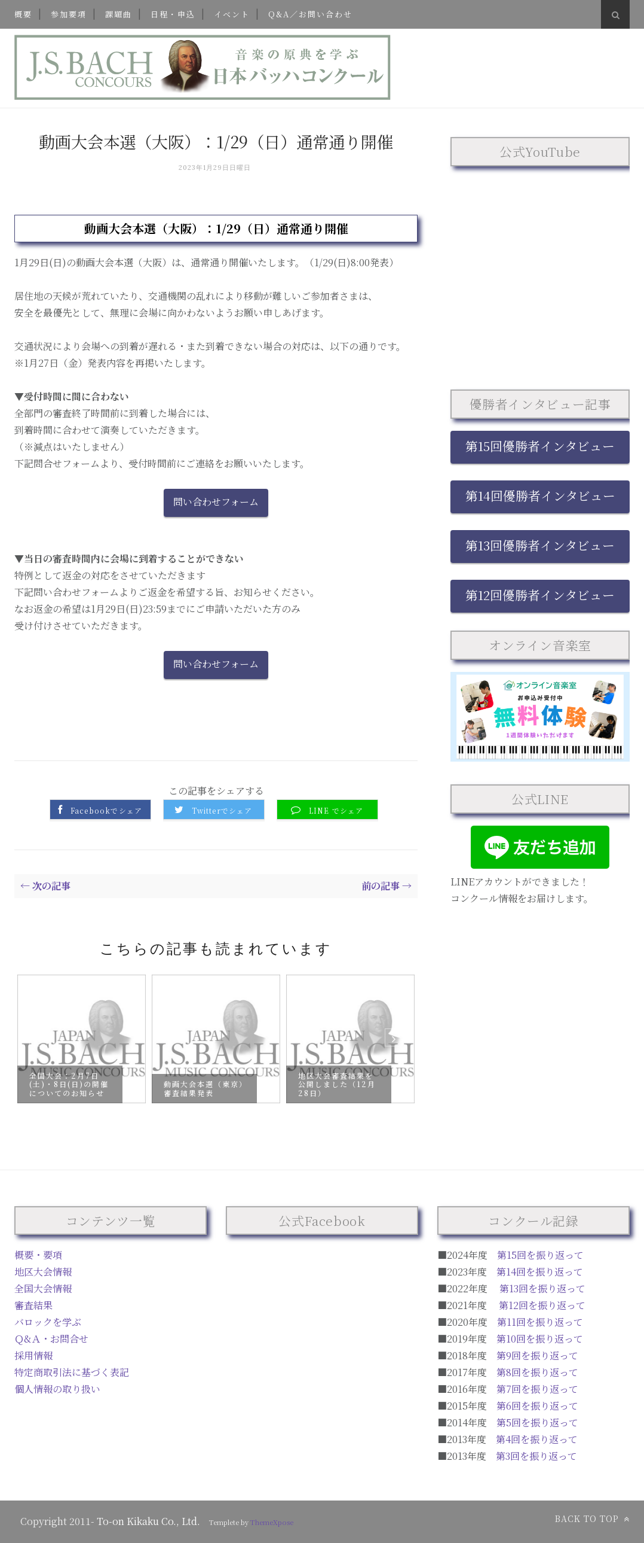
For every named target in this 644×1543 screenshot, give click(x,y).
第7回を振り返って (537, 1389)
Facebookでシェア (106, 810)
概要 (23, 14)
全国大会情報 (43, 1288)
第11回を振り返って (540, 1322)
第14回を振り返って (539, 1272)
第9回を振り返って (537, 1355)
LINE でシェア (336, 810)
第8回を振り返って (537, 1372)
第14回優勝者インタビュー (540, 495)
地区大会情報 (43, 1272)
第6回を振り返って (537, 1406)
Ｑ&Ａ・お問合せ (51, 1339)
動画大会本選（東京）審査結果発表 (204, 1088)
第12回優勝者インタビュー (540, 595)
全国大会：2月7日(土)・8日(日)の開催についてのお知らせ (69, 1083)
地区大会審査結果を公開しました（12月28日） (337, 1083)
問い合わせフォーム (216, 502)
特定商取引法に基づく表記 (71, 1372)
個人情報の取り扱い (57, 1389)
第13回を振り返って (542, 1288)
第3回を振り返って (536, 1456)
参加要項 (69, 14)
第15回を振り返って (540, 1255)
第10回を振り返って (539, 1339)
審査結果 (33, 1305)
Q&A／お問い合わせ (310, 14)
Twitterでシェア (222, 810)
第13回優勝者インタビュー (540, 545)
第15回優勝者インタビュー (540, 446)
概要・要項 (38, 1255)
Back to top (592, 1518)
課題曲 (118, 14)
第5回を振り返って (537, 1422)
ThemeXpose (271, 1522)
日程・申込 (173, 14)
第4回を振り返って (537, 1439)
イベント (232, 14)
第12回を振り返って (542, 1305)
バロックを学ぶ (47, 1322)
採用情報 (33, 1355)
